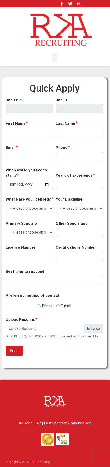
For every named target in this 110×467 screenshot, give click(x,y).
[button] (54, 57)
